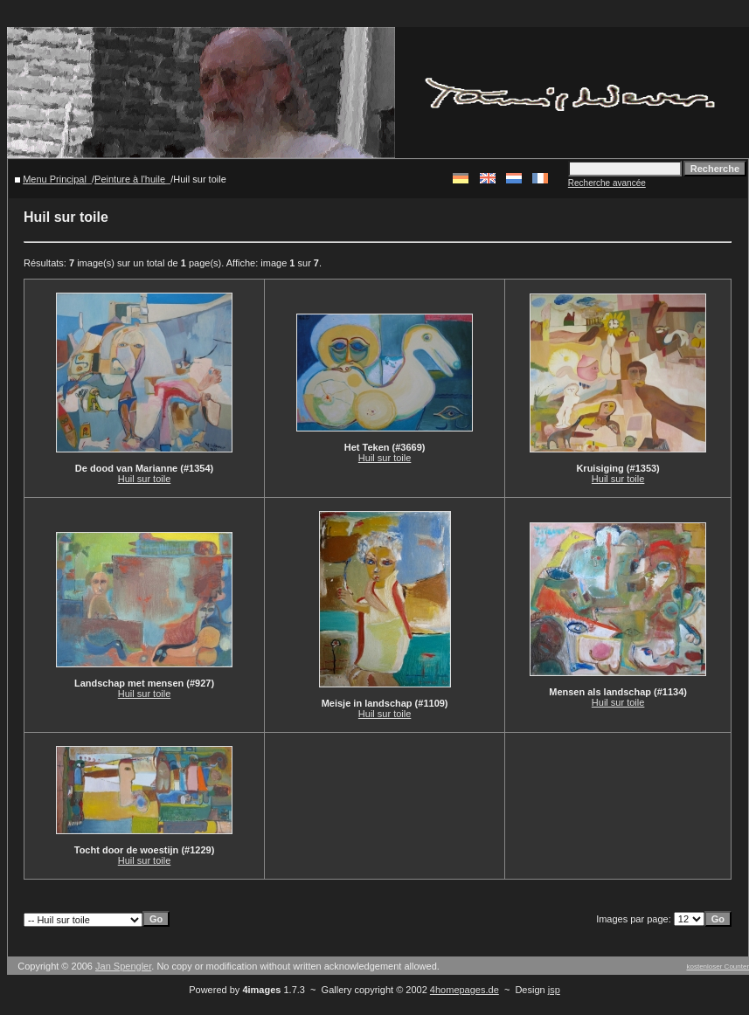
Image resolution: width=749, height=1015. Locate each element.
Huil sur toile (144, 478)
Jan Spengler (123, 966)
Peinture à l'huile (129, 179)
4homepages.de (464, 989)
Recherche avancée (607, 183)
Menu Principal (55, 179)
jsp (554, 989)
